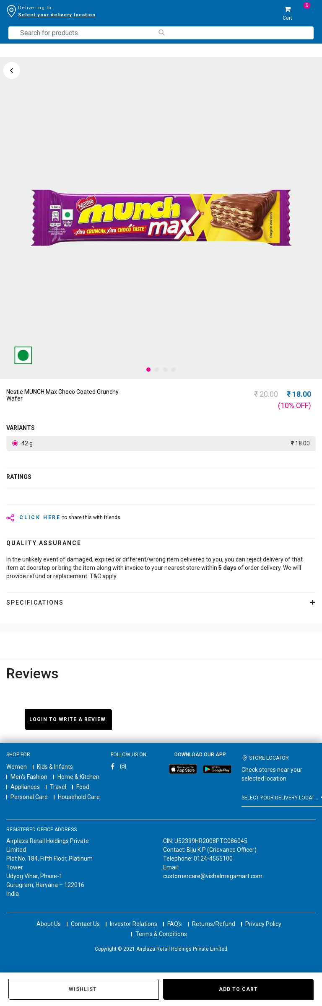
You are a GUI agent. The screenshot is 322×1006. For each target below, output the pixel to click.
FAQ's (174, 916)
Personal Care (29, 797)
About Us (48, 916)
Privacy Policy (263, 916)
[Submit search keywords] (161, 32)
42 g (165, 443)
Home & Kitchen (78, 776)
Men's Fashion (28, 776)
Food (82, 787)
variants (20, 427)
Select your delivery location (57, 15)
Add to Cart (238, 989)
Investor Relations (133, 916)
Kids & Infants (55, 766)
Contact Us (85, 916)
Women (16, 766)
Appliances (25, 787)
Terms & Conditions (161, 926)
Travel (58, 787)
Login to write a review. (68, 719)
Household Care (79, 797)
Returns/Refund (213, 916)
